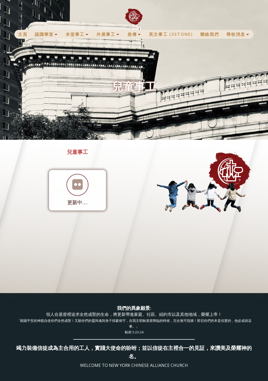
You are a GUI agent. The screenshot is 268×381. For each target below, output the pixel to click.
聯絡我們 (209, 34)
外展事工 (108, 34)
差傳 (134, 34)
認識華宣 (46, 34)
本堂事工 (77, 34)
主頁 (22, 34)
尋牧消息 (238, 34)
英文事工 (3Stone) (171, 34)
